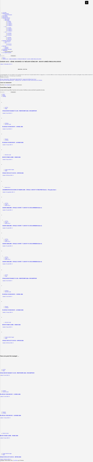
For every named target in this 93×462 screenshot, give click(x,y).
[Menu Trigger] (86, 2)
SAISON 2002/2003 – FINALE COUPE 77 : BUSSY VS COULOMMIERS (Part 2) (22, 225)
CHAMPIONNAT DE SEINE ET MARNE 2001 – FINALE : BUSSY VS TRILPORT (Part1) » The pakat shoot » (29, 189)
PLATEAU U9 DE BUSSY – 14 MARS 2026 (12, 142)
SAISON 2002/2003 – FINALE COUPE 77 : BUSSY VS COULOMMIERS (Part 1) (22, 207)
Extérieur (6, 48)
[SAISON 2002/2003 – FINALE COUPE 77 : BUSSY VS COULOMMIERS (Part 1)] (6, 197)
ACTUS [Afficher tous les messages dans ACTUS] (6, 107)
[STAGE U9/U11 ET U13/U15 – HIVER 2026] (7, 164)
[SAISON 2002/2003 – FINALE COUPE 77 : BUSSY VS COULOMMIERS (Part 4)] (6, 250)
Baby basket (7, 19)
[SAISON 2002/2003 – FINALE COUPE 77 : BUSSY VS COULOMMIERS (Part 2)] (6, 215)
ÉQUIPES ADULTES (6, 40)
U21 (5, 42)
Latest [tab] (3, 94)
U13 (5, 26)
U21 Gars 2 (9, 45)
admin (2, 64)
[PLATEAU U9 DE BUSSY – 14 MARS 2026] (7, 133)
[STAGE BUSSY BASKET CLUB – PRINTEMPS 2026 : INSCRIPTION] (7, 102)
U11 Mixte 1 (9, 23)
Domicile (6, 47)
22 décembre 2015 (7, 64)
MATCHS (4, 46)
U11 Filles (9, 22)
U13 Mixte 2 (9, 29)
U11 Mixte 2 (9, 24)
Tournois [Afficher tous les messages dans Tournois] (6, 139)
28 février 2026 (9, 175)
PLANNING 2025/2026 (7, 49)
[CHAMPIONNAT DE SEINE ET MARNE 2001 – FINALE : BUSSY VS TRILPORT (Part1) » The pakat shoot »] (6, 181)
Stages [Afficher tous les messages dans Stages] (6, 108)
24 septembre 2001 (10, 192)
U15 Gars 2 (9, 35)
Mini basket (7, 20)
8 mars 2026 (8, 159)
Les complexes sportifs (6, 52)
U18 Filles (9, 37)
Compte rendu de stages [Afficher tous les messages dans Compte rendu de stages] (9, 169)
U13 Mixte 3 (9, 31)
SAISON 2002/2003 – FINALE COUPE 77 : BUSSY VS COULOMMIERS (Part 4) (22, 261)
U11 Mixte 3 (9, 25)
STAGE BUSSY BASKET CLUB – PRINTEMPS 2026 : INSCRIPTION (19, 110)
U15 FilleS (9, 33)
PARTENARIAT (5, 13)
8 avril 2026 (8, 113)
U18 (5, 36)
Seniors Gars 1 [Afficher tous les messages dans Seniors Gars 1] (7, 187)
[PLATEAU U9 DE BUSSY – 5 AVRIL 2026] (7, 118)
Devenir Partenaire (8, 14)
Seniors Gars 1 (7, 41)
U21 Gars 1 (9, 43)
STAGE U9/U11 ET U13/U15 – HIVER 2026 (12, 173)
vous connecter (7, 84)
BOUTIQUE (4, 15)
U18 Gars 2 (9, 39)
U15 (5, 32)
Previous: (18, 79)
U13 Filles (9, 27)
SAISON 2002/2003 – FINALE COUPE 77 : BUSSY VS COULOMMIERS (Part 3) (22, 243)
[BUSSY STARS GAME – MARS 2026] (7, 149)
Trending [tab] (4, 96)
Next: (21, 80)
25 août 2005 (8, 210)
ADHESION (4, 50)
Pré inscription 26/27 (9, 51)
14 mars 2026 (9, 144)
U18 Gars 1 (9, 38)
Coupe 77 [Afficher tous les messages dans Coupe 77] (7, 204)
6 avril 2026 (8, 128)
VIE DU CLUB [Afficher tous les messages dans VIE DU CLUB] (8, 124)
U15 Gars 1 (9, 34)
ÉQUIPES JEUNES (6, 18)
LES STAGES (5, 16)
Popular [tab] (3, 95)
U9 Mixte (9, 21)
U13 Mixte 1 (9, 28)
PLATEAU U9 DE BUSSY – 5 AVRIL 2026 (12, 126)
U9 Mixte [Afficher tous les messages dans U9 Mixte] (7, 123)
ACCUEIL (4, 12)
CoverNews (15, 460)
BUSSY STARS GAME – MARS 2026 (11, 157)
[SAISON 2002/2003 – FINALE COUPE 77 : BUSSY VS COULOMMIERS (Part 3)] (6, 232)
